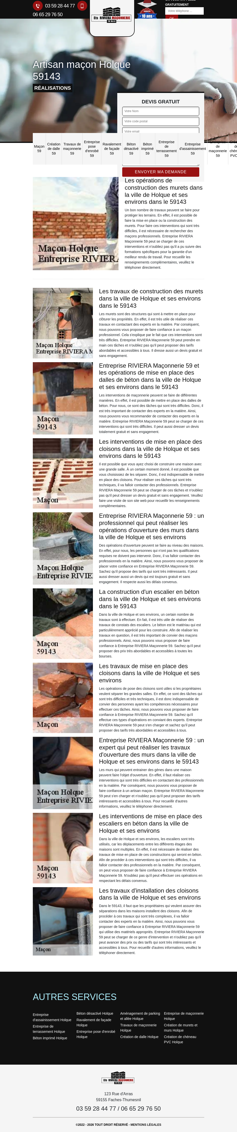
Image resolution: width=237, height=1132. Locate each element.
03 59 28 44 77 (54, 5)
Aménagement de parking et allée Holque (140, 1016)
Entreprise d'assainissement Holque (52, 1017)
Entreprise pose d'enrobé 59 (92, 149)
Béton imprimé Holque (50, 1038)
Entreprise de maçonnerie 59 (218, 149)
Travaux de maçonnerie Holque (138, 1027)
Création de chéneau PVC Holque (180, 1039)
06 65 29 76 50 (141, 1108)
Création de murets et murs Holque (181, 1027)
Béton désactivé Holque (95, 1013)
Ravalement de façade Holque (94, 1022)
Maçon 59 (39, 148)
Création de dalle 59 (53, 148)
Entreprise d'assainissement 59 (192, 148)
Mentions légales (146, 1125)
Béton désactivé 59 (131, 148)
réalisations (52, 88)
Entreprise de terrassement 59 (167, 149)
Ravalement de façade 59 (112, 148)
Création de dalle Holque (139, 1037)
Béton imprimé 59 (147, 148)
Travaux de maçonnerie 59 (72, 148)
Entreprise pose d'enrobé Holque (96, 1034)
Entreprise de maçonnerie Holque (184, 1016)
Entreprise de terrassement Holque (49, 1029)
